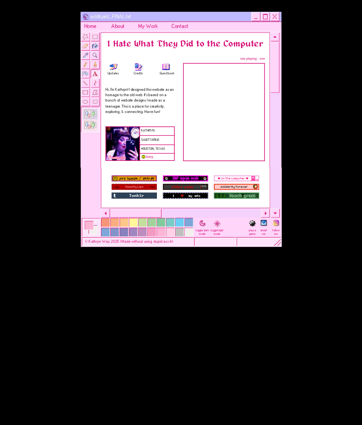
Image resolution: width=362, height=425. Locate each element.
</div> (223, 112)
